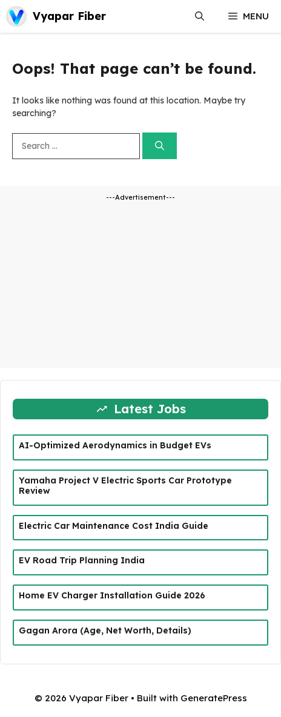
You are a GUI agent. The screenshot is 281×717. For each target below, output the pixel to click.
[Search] (159, 146)
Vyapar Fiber (69, 16)
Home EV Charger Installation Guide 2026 (112, 595)
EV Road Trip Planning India (82, 560)
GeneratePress (213, 698)
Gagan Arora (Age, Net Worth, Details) (105, 630)
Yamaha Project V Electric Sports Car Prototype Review (125, 485)
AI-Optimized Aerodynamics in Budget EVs (115, 445)
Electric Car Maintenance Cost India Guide (113, 525)
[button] (199, 16)
